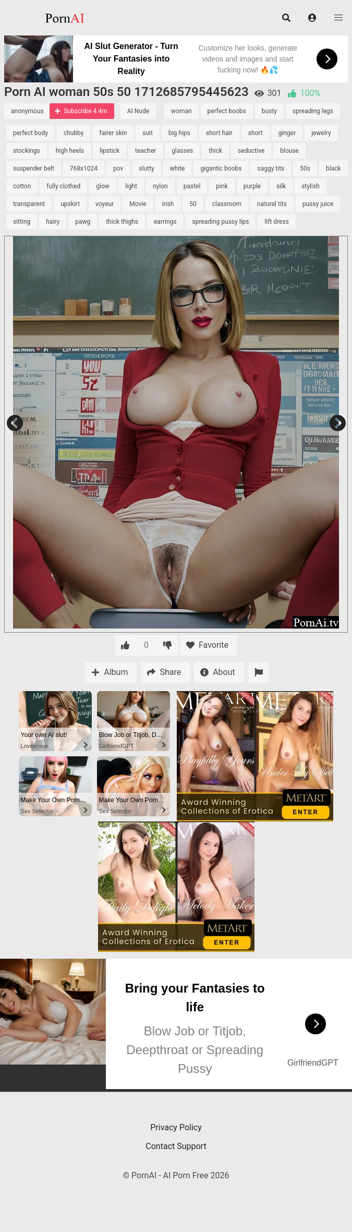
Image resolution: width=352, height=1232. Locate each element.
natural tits (272, 204)
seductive (251, 150)
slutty (146, 168)
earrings (165, 221)
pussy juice (317, 204)
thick (215, 150)
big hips (179, 133)
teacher (145, 150)
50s (305, 168)
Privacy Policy (176, 1127)
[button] (312, 17)
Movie (137, 204)
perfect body (30, 133)
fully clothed (63, 186)
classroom (226, 204)
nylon (160, 186)
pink (221, 186)
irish (168, 204)
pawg (82, 221)
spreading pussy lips (220, 221)
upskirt (70, 204)
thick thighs (122, 221)
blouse (289, 150)
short (255, 133)
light (131, 186)
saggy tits (270, 168)
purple (252, 186)
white (177, 168)
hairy (52, 221)
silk (281, 186)
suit (147, 133)
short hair (219, 133)
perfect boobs (227, 111)
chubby (74, 133)
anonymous (27, 111)
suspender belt (33, 168)
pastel (192, 186)
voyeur (104, 204)
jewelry (321, 133)
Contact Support (175, 1146)
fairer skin (113, 133)
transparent (29, 204)
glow (103, 186)
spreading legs (313, 111)
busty (269, 111)
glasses (182, 150)
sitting (21, 221)
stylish (310, 186)
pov (118, 168)
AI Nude (138, 111)
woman (181, 111)
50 (193, 204)
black (333, 168)
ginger (287, 133)
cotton (22, 186)
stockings (26, 150)
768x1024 (84, 168)
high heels (70, 150)
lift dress (276, 221)
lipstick (109, 150)
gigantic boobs (220, 168)
